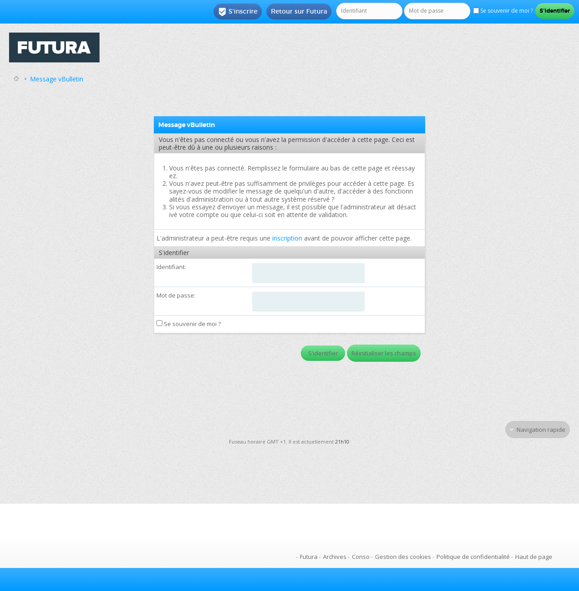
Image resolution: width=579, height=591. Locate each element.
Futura (309, 557)
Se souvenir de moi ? (189, 323)
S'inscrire (237, 11)
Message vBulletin (56, 79)
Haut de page (533, 557)
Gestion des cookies (403, 557)
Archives (334, 557)
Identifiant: (171, 266)
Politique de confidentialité (473, 557)
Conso (361, 557)
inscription (287, 238)
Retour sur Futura (299, 11)
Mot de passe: (176, 295)
